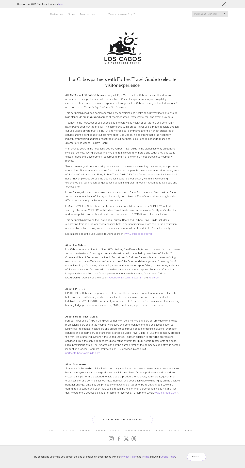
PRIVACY (174, 430)
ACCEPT (196, 456)
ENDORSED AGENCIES (137, 430)
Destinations (56, 14)
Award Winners (87, 14)
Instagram (137, 277)
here (60, 4)
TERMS (160, 430)
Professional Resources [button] (209, 14)
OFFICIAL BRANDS (107, 430)
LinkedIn (125, 277)
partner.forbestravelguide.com (82, 353)
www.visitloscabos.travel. (138, 233)
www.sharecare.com (166, 392)
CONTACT (190, 430)
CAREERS (85, 430)
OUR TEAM (68, 430)
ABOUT (53, 430)
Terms (145, 456)
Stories (71, 14)
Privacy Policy (129, 456)
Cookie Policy (167, 456)
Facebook (114, 277)
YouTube (154, 277)
